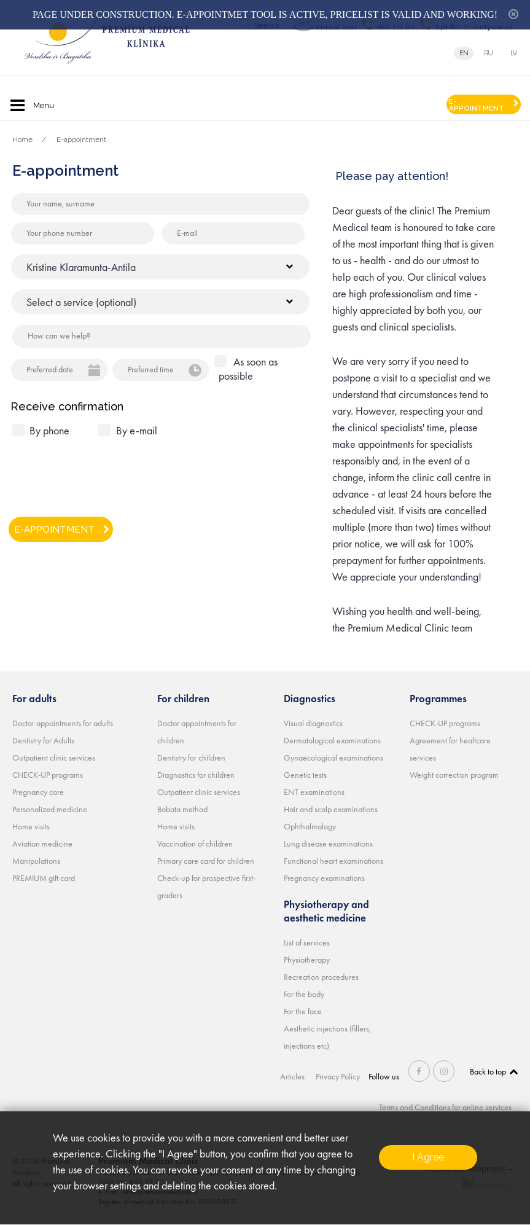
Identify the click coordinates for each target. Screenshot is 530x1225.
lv (513, 53)
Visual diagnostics (313, 723)
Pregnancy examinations (324, 877)
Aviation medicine (42, 843)
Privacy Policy (338, 1076)
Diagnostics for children (196, 774)
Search (267, 25)
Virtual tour (336, 27)
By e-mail (136, 430)
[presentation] (105, 472)
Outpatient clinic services (53, 757)
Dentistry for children (191, 757)
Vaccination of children (195, 843)
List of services (307, 942)
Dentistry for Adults (43, 740)
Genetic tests (305, 774)
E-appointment (81, 139)
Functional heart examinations (333, 860)
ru (488, 53)
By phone (49, 430)
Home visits (31, 826)
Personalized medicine (49, 809)
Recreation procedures (321, 976)
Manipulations (36, 860)
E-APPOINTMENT (476, 104)
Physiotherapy (307, 959)
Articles (292, 1076)
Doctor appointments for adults (62, 723)
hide (513, 14)
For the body (304, 994)
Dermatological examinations (332, 740)
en (464, 53)
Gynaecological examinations (333, 757)
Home (22, 139)
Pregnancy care (38, 791)
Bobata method (182, 809)
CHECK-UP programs (47, 774)
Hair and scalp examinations (331, 809)
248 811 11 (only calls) (474, 27)
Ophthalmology (310, 826)
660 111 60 (396, 27)
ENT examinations (314, 791)
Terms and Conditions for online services (445, 1107)
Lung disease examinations (328, 843)
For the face (303, 1011)
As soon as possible (248, 368)
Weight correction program (454, 774)
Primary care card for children (205, 860)
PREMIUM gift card (43, 877)
